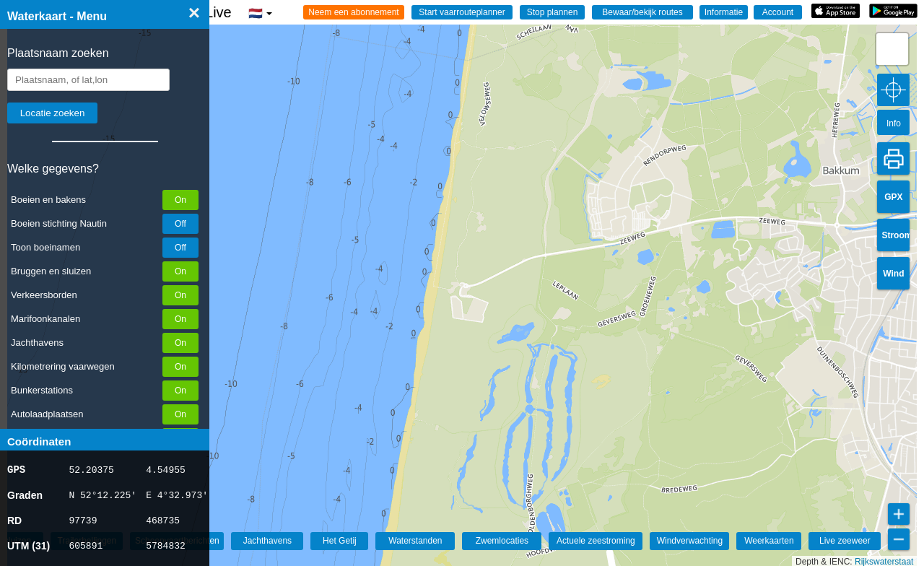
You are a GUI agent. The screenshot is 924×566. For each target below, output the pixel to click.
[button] (892, 49)
